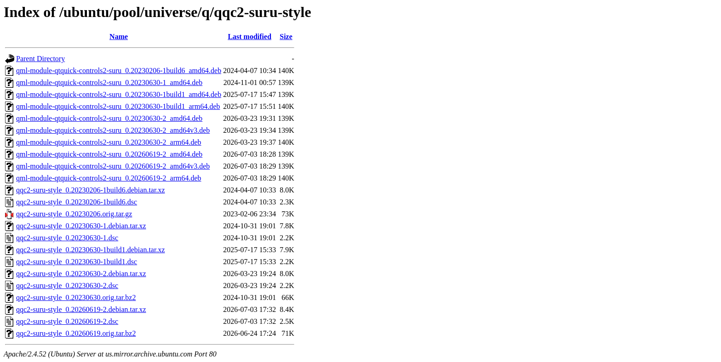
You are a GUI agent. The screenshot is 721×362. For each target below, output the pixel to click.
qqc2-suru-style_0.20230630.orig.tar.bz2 (76, 297)
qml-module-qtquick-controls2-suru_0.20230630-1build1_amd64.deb (118, 94)
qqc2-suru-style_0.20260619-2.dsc (67, 321)
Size (286, 36)
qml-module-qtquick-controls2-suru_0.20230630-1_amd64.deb (109, 82)
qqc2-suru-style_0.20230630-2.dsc (67, 285)
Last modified (249, 36)
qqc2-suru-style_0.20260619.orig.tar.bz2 (76, 333)
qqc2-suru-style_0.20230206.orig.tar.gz (74, 214)
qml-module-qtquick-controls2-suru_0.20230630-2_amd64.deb (109, 118)
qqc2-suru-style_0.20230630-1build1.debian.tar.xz (90, 250)
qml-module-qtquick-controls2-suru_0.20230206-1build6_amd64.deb (118, 70)
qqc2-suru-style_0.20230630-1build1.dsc (76, 262)
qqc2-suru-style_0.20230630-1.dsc (67, 238)
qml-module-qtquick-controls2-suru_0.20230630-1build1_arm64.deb (118, 106)
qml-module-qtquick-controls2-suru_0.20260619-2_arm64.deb (108, 178)
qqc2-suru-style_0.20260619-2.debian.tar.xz (81, 309)
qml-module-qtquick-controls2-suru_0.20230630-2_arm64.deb (108, 142)
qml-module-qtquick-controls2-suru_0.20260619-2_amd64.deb (109, 154)
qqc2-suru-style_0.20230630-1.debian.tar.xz (81, 226)
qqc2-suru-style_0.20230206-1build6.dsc (76, 202)
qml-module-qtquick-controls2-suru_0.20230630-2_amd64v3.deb (113, 130)
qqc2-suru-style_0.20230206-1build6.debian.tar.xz (90, 190)
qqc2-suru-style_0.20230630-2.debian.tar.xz (81, 273)
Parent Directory (40, 58)
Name (118, 36)
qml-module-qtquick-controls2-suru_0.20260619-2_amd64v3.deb (113, 166)
